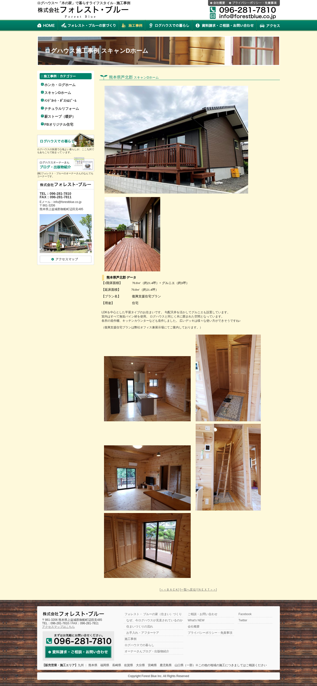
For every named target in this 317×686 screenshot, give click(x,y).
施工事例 (132, 25)
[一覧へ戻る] (188, 589)
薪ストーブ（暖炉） (60, 116)
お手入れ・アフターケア (142, 632)
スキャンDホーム (57, 93)
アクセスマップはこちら (58, 627)
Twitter (242, 620)
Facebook (245, 614)
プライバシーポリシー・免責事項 (253, 3)
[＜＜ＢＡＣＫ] (169, 589)
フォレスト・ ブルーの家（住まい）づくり (153, 614)
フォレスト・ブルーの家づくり (88, 25)
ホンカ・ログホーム (60, 85)
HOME (47, 25)
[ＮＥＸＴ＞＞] (207, 589)
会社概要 (217, 3)
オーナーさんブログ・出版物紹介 (147, 651)
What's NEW (196, 620)
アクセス (268, 25)
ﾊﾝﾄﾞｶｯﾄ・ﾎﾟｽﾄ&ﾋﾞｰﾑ (60, 101)
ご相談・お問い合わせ (202, 614)
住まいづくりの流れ (139, 626)
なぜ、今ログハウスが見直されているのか (154, 620)
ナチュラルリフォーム (61, 109)
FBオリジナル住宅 (58, 124)
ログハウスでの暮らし (168, 25)
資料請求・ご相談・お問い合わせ (224, 25)
